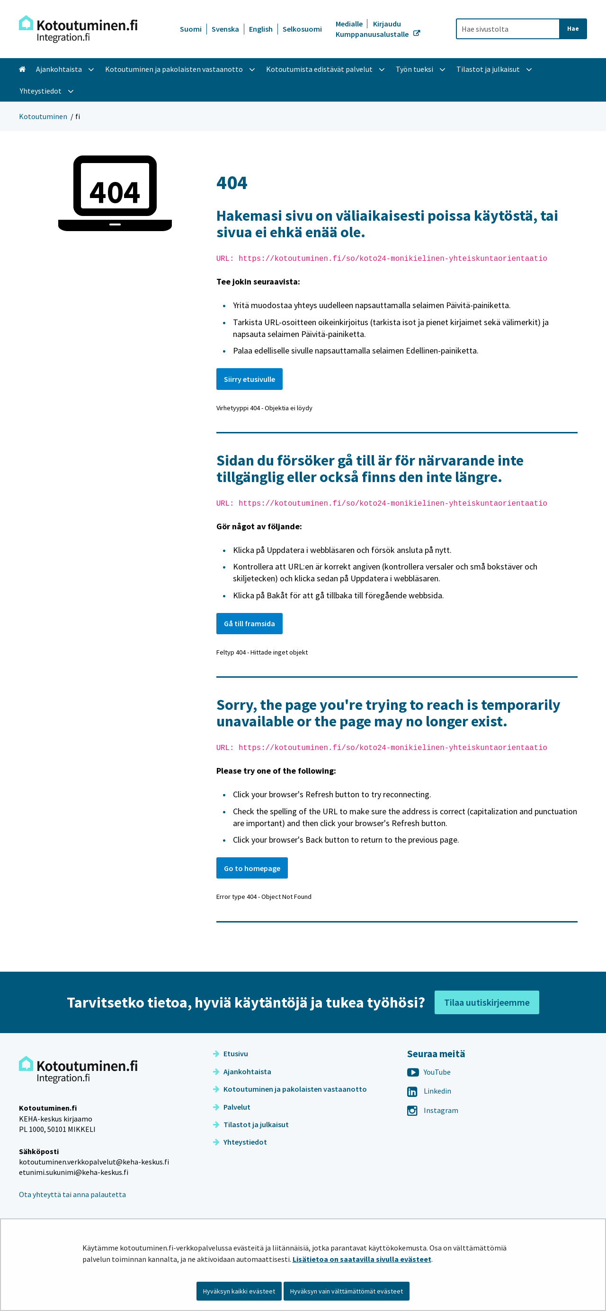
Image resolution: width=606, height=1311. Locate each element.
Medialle (350, 23)
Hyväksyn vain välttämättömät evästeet (346, 1291)
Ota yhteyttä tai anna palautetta (72, 1194)
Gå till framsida (249, 623)
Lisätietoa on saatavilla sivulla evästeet (362, 1259)
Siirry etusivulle (249, 379)
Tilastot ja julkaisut (251, 1124)
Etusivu (230, 1053)
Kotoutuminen (43, 116)
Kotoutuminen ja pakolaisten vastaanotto (290, 1089)
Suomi (191, 29)
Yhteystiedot (240, 1142)
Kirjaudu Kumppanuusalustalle (373, 29)
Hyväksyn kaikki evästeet (239, 1291)
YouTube (429, 1072)
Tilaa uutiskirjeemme (487, 1002)
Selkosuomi (302, 29)
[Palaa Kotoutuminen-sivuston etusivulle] (78, 29)
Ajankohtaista (242, 1071)
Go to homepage (252, 868)
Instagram (432, 1110)
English (261, 29)
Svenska (225, 29)
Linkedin (429, 1090)
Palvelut (231, 1107)
